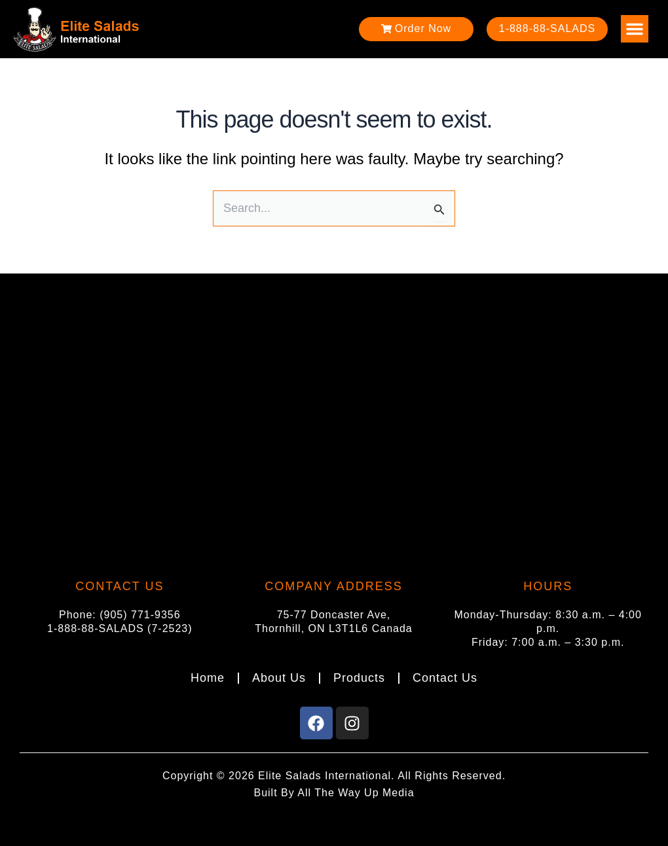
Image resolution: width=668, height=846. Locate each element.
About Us (279, 677)
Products (359, 677)
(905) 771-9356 (140, 614)
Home (208, 677)
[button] (634, 29)
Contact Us (445, 677)
